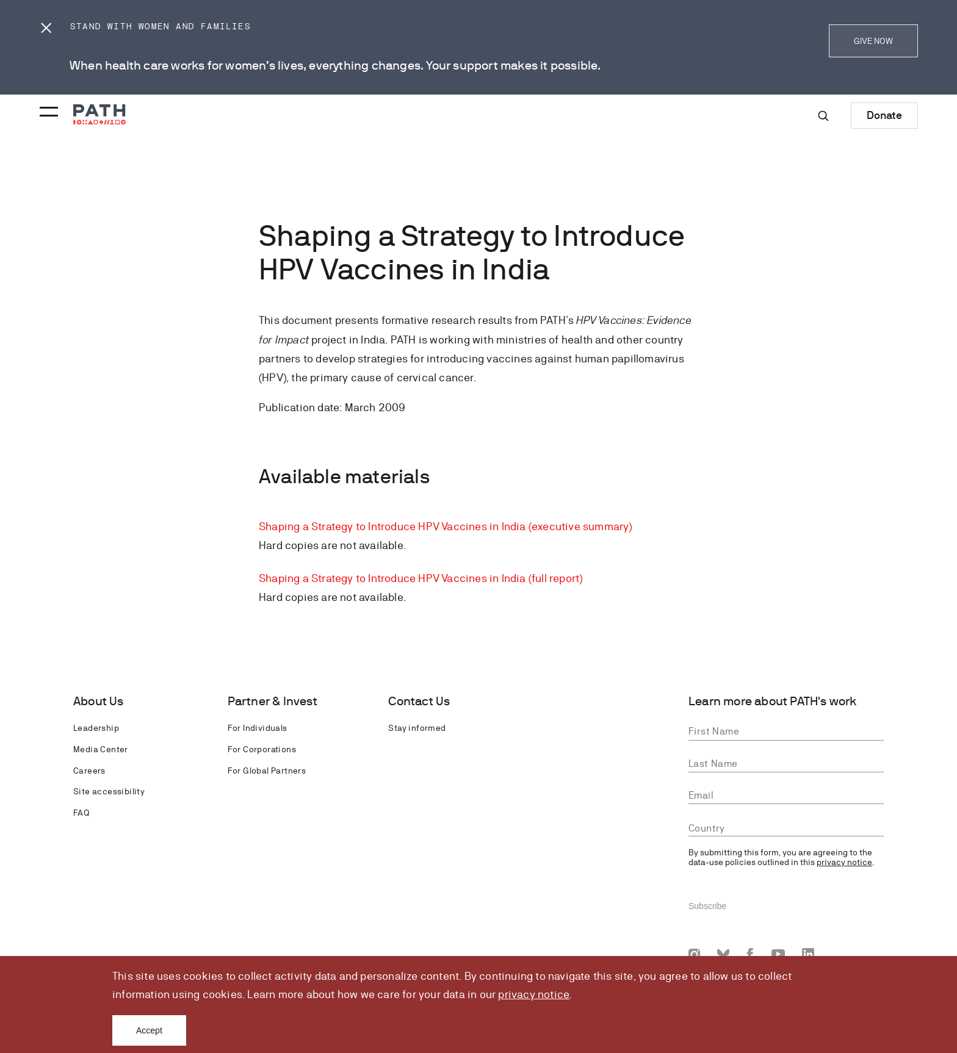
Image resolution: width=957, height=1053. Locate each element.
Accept (149, 1030)
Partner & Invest (272, 701)
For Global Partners (267, 770)
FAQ (81, 813)
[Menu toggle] (47, 108)
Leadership (96, 728)
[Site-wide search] (823, 116)
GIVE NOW (873, 41)
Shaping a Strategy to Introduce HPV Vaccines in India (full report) (420, 578)
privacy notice (533, 994)
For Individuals (257, 728)
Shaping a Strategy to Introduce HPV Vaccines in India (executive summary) (445, 526)
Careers (89, 770)
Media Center (100, 749)
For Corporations (262, 749)
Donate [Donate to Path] (884, 115)
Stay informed (417, 728)
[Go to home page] (99, 114)
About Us (98, 701)
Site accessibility (109, 791)
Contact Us (419, 701)
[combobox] (786, 828)
